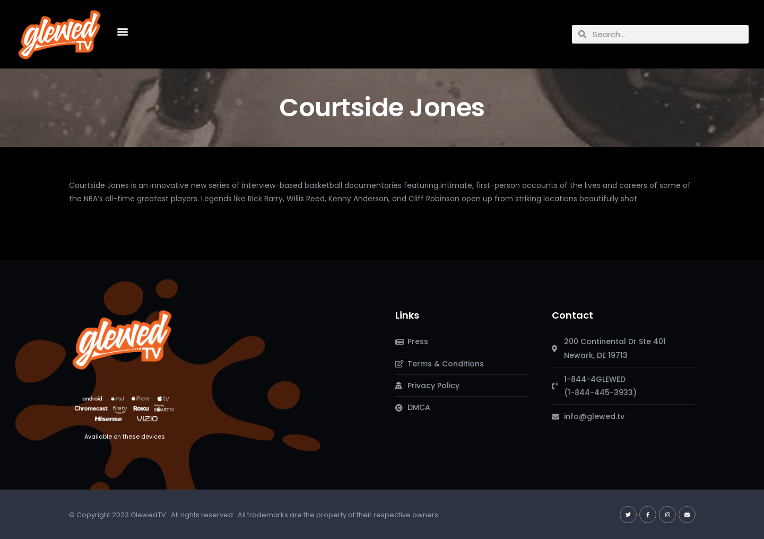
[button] (123, 31)
